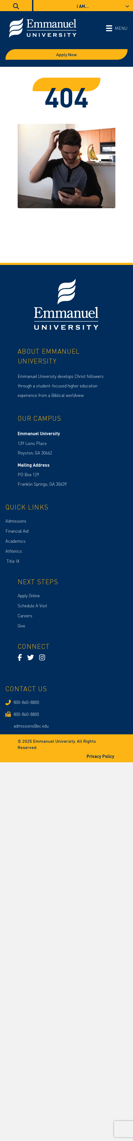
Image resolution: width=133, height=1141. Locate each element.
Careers (25, 615)
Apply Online (29, 595)
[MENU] (117, 28)
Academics (15, 541)
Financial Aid (16, 531)
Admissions (15, 521)
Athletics (13, 551)
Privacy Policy (101, 756)
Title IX (12, 561)
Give (21, 625)
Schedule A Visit (32, 605)
